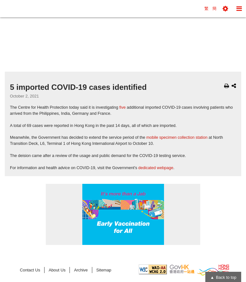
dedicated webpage (155, 168)
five (122, 107)
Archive (81, 270)
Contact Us (30, 270)
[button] (225, 8)
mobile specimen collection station (177, 137)
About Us (57, 270)
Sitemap (103, 270)
